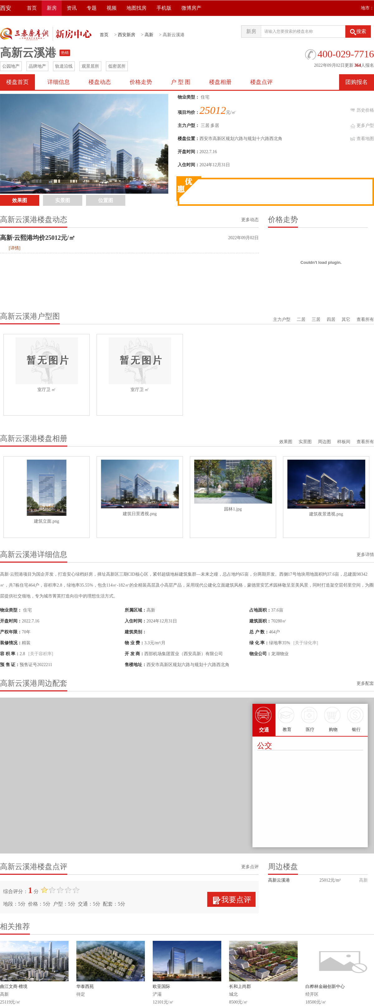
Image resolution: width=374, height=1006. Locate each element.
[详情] (14, 248)
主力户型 (281, 319)
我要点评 (236, 900)
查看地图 (365, 138)
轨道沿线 (64, 66)
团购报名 (356, 82)
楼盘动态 (100, 82)
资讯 (72, 8)
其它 (346, 319)
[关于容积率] (40, 653)
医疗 (310, 718)
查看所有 (365, 319)
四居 (331, 319)
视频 (112, 8)
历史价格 (365, 110)
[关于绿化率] (305, 643)
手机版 (163, 8)
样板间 (343, 441)
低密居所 (117, 66)
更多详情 (365, 554)
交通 (264, 718)
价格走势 (141, 82)
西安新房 (126, 34)
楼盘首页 (17, 82)
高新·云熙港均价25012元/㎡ (37, 237)
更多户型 (365, 125)
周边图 (324, 441)
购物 (333, 718)
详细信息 (58, 82)
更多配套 (365, 683)
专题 (92, 8)
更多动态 (250, 219)
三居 (316, 319)
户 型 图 (180, 82)
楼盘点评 (261, 82)
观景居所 (90, 66)
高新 (149, 34)
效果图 (285, 441)
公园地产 (11, 66)
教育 (287, 718)
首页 (32, 8)
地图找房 (136, 8)
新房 (52, 8)
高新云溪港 (279, 880)
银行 (356, 718)
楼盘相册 (220, 82)
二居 (301, 319)
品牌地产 (37, 66)
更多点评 (250, 866)
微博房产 (191, 8)
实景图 (305, 441)
